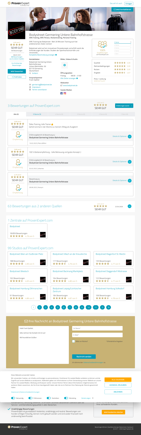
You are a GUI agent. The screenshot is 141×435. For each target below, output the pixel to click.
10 (88, 307)
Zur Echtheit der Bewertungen (17, 64)
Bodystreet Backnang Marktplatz (68, 271)
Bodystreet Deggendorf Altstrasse (111, 271)
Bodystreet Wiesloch (19, 271)
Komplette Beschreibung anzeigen (42, 55)
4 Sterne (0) (59, 114)
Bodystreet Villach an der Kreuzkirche (70, 253)
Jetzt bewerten (17, 71)
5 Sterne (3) (37, 114)
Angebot (97, 72)
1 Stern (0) (124, 114)
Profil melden (43, 374)
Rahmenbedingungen (102, 66)
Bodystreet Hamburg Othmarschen (26, 288)
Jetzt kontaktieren (122, 9)
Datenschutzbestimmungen (30, 425)
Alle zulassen (118, 412)
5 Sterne (116, 42)
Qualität (97, 63)
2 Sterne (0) (103, 114)
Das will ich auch (116, 3)
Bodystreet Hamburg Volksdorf (110, 288)
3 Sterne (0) (81, 114)
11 (96, 307)
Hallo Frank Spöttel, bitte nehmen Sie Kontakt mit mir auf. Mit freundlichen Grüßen (44, 345)
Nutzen (96, 69)
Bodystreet (15, 226)
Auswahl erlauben (117, 417)
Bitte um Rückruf (82, 341)
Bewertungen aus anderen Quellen (17, 58)
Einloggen (129, 4)
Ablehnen (118, 424)
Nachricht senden (84, 356)
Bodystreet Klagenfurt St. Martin (110, 253)
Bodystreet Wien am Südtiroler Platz (26, 253)
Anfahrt (35, 73)
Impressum (15, 425)
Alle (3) (16, 114)
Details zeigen (86, 431)
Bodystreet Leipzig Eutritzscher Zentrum (67, 290)
